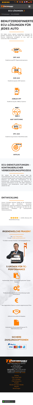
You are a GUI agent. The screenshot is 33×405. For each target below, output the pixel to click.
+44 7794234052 (17, 236)
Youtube (23, 372)
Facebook (17, 372)
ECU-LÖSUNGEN (15, 14)
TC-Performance (5, 14)
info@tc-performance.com (18, 238)
